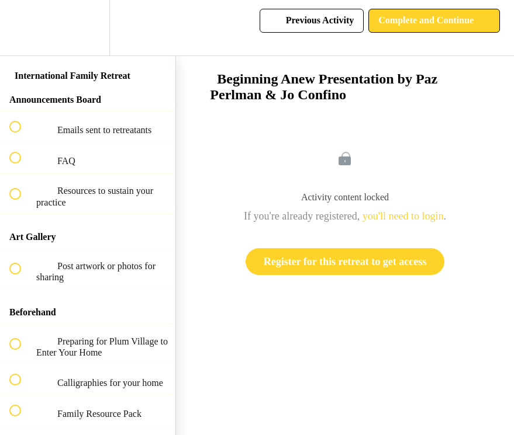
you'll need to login (403, 216)
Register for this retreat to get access (345, 261)
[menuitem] (87, 27)
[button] (21, 27)
